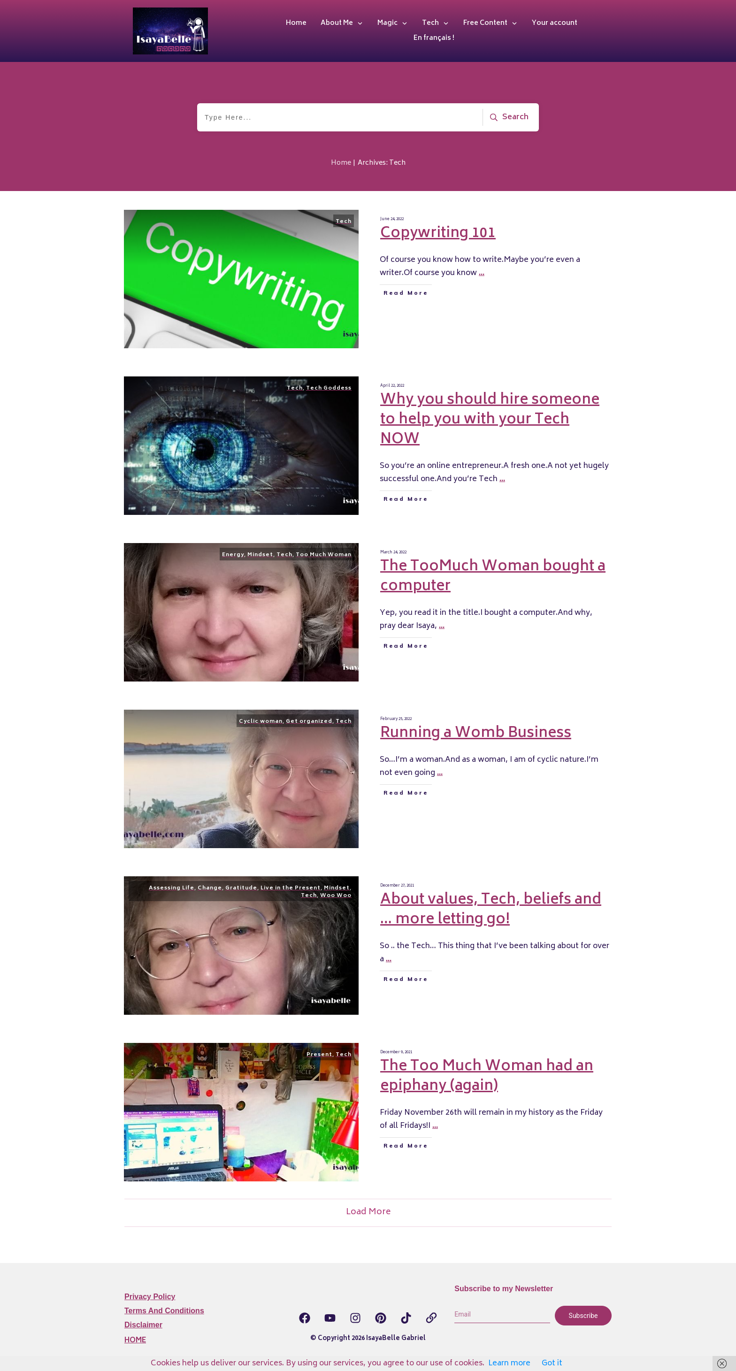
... (481, 273)
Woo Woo (336, 895)
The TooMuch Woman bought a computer (493, 577)
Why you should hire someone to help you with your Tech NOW (489, 420)
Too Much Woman (324, 555)
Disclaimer (143, 1325)
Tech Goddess (329, 388)
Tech (344, 221)
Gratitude (241, 888)
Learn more (509, 1363)
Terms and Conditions (164, 1311)
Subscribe (583, 1315)
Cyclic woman (261, 721)
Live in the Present (291, 888)
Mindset (260, 555)
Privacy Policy (150, 1297)
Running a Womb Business (475, 733)
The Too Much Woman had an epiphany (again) (486, 1077)
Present (319, 1054)
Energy (233, 555)
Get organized (309, 721)
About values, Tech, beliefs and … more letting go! (490, 910)
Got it (552, 1363)
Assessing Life (171, 888)
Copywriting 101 (438, 234)
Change (210, 888)
